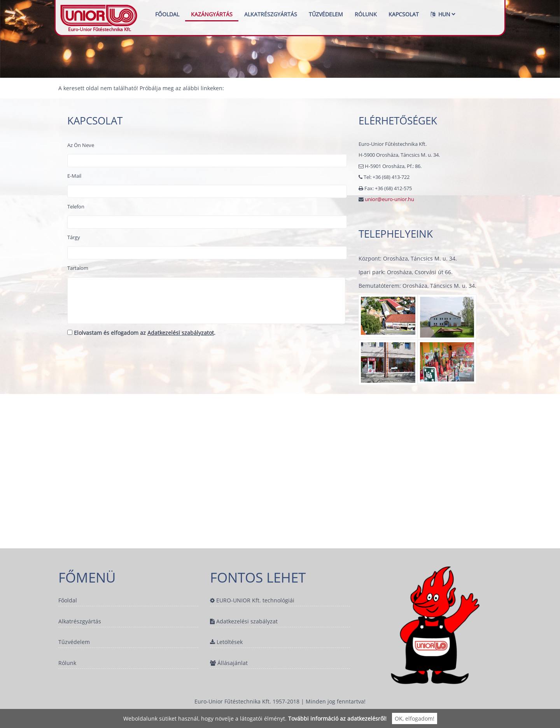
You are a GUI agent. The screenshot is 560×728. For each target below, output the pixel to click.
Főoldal (167, 14)
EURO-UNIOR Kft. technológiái (252, 600)
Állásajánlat (229, 664)
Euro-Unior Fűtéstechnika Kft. (99, 14)
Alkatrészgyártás (270, 14)
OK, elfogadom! (414, 718)
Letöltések (226, 643)
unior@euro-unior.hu (389, 199)
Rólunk (366, 14)
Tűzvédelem (326, 14)
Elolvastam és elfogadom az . (141, 332)
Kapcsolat (403, 14)
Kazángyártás (212, 14)
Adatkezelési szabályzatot (180, 332)
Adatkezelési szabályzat (244, 621)
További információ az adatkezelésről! (337, 718)
